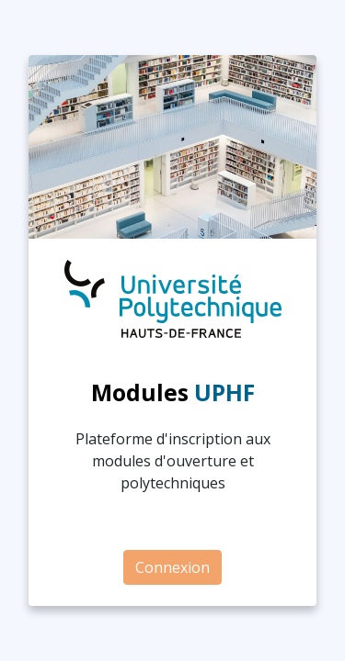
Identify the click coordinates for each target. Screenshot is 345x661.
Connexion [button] (172, 567)
